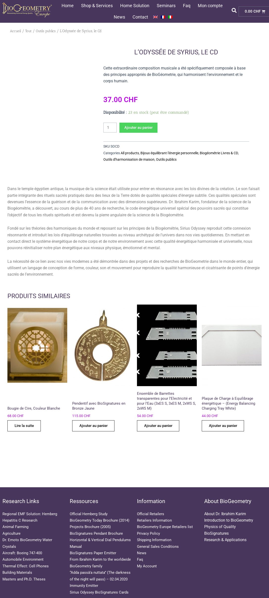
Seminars (166, 5)
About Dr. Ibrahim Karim (225, 500)
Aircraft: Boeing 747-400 (23, 539)
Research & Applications (225, 527)
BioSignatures (216, 520)
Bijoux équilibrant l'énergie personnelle (169, 153)
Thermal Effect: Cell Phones (26, 553)
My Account (147, 553)
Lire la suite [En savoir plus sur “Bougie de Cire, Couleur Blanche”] (25, 427)
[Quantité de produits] (110, 128)
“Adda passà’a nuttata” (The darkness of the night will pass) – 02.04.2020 (99, 572)
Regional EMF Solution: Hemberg (31, 500)
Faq (186, 5)
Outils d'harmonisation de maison (129, 160)
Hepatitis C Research (20, 507)
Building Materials (18, 559)
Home (68, 5)
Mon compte (210, 5)
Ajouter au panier (140, 127)
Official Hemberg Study (90, 500)
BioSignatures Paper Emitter (94, 546)
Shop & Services (97, 5)
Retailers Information (155, 507)
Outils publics (48, 31)
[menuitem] (155, 17)
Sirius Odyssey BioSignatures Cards (101, 592)
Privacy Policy (149, 520)
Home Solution (134, 5)
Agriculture (11, 520)
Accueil (16, 31)
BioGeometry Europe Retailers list (166, 513)
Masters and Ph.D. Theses (25, 566)
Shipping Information (155, 527)
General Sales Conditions (159, 533)
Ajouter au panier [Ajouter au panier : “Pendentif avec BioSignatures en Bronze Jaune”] (95, 427)
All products (130, 153)
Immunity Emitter (85, 585)
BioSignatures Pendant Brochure (98, 527)
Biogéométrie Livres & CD (219, 153)
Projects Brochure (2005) (91, 520)
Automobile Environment (23, 546)
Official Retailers (151, 500)
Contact (140, 17)
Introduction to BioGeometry (228, 507)
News (119, 17)
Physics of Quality (220, 513)
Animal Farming (16, 513)
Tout (29, 31)
